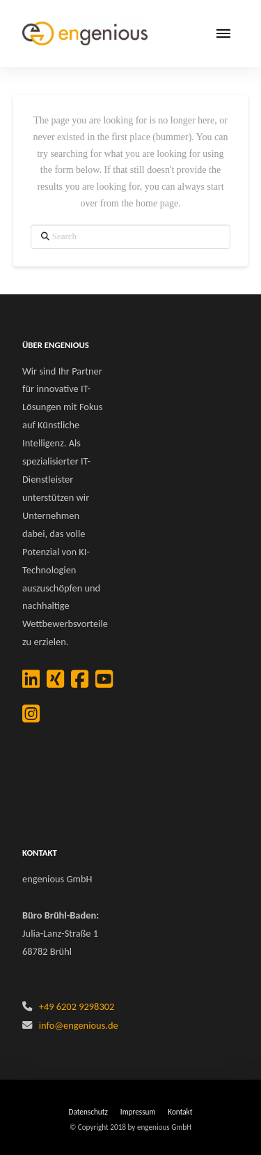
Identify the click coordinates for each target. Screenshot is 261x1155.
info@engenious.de (78, 1025)
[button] (223, 33)
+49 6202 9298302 (77, 1006)
